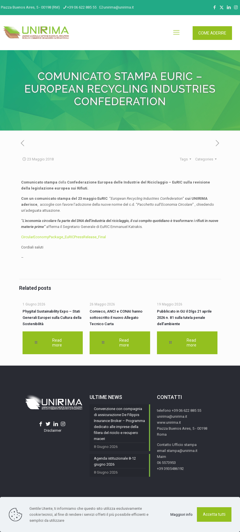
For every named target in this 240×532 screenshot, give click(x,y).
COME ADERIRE (212, 33)
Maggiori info (181, 514)
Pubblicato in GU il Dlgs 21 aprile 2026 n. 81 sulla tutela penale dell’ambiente (184, 317)
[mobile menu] (176, 32)
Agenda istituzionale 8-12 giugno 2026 (115, 461)
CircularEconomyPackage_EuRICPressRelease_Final (63, 237)
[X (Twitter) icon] (221, 7)
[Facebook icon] (214, 7)
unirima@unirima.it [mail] (119, 7)
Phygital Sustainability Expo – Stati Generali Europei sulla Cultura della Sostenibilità (52, 317)
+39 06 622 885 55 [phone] (81, 7)
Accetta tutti (214, 514)
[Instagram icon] (236, 7)
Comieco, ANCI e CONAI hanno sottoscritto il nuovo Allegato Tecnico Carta (116, 317)
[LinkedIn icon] (229, 7)
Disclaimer (52, 430)
